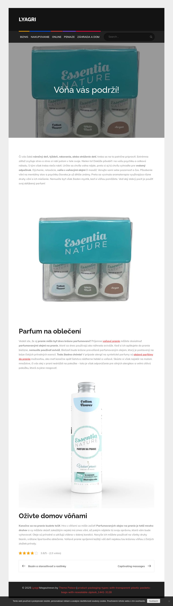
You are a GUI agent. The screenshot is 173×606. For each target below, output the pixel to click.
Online (56, 36)
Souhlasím (153, 601)
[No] (169, 601)
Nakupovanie (40, 36)
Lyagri (27, 19)
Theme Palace (67, 587)
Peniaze (69, 36)
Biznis (24, 36)
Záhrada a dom (88, 36)
